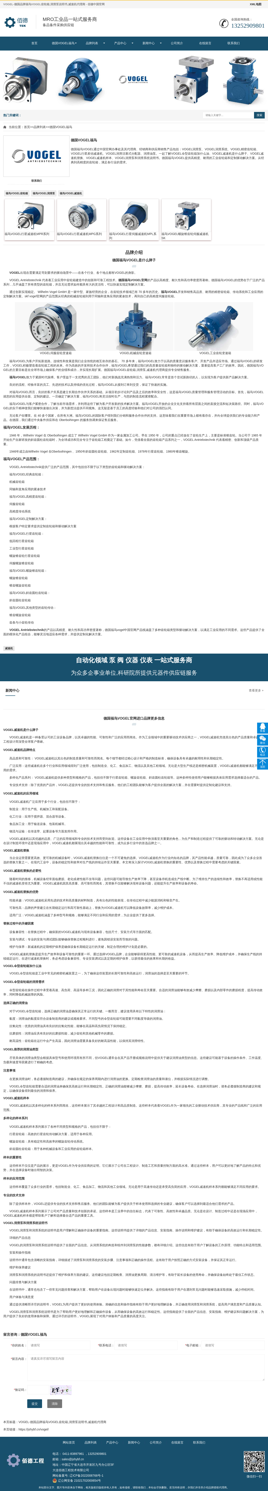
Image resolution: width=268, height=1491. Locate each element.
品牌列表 (92, 43)
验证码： (20, 1389)
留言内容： (19, 1359)
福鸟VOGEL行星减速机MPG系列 (79, 234)
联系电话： (106, 1345)
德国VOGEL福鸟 (63, 43)
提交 (35, 1403)
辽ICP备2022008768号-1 (86, 1475)
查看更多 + (256, 690)
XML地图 (255, 4)
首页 (34, 43)
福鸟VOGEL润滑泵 (44, 193)
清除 (55, 1403)
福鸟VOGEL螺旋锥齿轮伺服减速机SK (185, 236)
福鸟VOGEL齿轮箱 (17, 193)
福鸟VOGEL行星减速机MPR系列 (27, 234)
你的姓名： (19, 1345)
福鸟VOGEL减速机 (71, 193)
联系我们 (233, 43)
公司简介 (177, 43)
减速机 (9, 648)
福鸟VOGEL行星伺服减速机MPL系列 (132, 236)
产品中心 (120, 43)
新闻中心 (148, 43)
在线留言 (205, 43)
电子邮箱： (193, 1345)
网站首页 (69, 1442)
